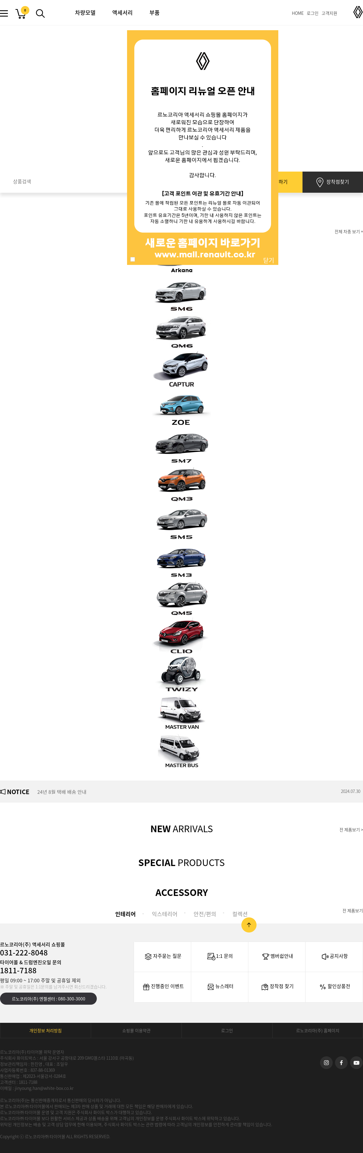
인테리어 (125, 914)
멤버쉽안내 (277, 956)
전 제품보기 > (351, 829)
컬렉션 (240, 914)
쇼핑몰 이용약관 (136, 1030)
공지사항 (334, 956)
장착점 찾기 (277, 986)
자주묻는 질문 (163, 956)
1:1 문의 (220, 956)
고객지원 (329, 13)
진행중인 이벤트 (163, 986)
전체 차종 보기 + (349, 231)
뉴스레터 (220, 986)
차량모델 (85, 12)
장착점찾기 (332, 182)
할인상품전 (334, 986)
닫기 (268, 260)
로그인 (313, 13)
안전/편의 (205, 914)
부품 (154, 12)
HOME (298, 13)
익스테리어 (165, 914)
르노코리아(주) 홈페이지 (317, 1030)
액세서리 (122, 12)
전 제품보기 (352, 910)
